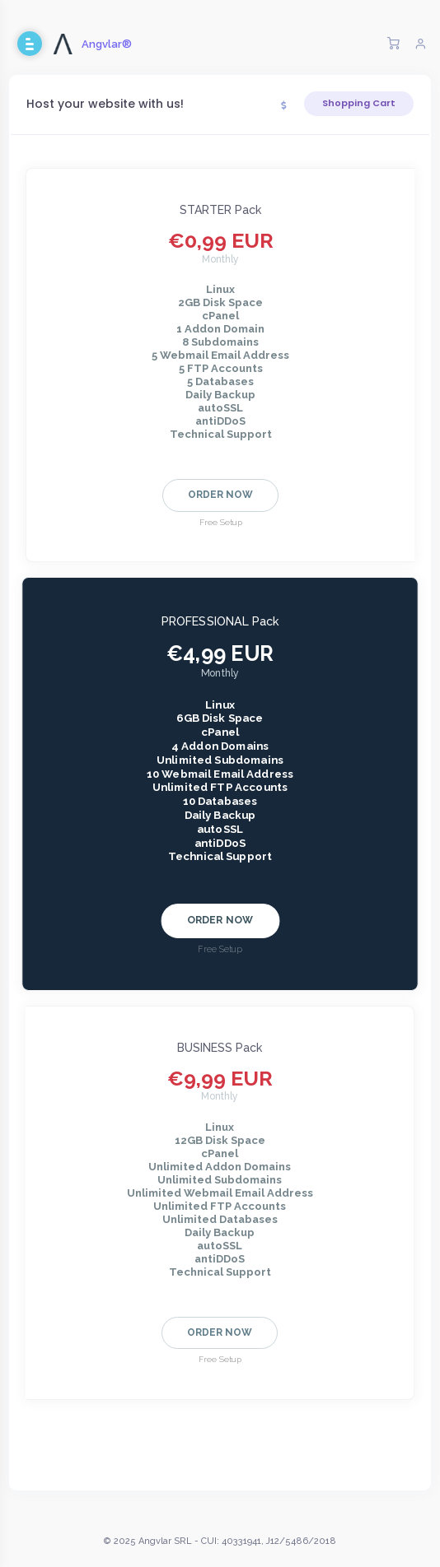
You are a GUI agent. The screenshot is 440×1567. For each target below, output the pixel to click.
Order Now (220, 494)
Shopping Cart (359, 102)
